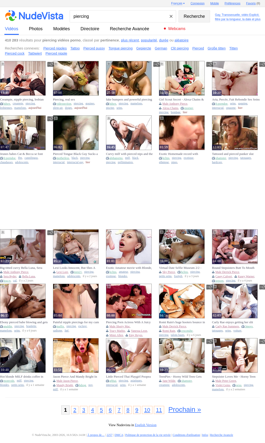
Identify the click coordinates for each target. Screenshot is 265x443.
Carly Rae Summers (227, 326)
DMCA (119, 435)
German (161, 48)
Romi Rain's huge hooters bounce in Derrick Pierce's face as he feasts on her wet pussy (182, 322)
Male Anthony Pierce (174, 103)
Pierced (198, 48)
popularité (149, 40)
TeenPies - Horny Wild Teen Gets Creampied (180, 377)
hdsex (6, 103)
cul (15, 280)
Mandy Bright (64, 385)
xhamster (220, 158)
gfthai (112, 381)
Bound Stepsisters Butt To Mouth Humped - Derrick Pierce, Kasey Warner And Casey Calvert (233, 268)
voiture (237, 330)
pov (90, 385)
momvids (8, 381)
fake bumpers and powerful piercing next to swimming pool (129, 99)
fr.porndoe (221, 103)
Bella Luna (28, 276)
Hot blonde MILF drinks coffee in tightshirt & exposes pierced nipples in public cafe (23, 377)
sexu (238, 385)
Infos (205, 435)
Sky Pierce (168, 272)
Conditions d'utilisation (186, 435)
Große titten (217, 48)
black (75, 158)
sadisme (57, 330)
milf (127, 158)
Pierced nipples (55, 48)
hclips (166, 158)
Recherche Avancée (129, 28)
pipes (174, 162)
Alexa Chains (170, 108)
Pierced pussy (94, 48)
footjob (178, 276)
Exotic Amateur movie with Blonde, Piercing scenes (129, 268)
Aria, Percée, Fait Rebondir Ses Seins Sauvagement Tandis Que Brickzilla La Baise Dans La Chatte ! (236, 99)
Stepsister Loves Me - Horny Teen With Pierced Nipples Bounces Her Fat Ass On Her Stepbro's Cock (234, 377)
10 (147, 410)
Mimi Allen (116, 335)
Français (176, 3)
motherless (62, 158)
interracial (217, 108)
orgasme (230, 108)
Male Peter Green (225, 381)
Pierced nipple (56, 53)
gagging (242, 103)
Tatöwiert (35, 53)
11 (159, 410)
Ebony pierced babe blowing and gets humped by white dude (24, 322)
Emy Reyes (135, 335)
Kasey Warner (246, 276)
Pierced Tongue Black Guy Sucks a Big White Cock (75, 154)
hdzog (82, 385)
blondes (122, 276)
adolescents (21, 162)
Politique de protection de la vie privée (148, 435)
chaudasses (6, 162)
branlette (31, 326)
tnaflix (60, 326)
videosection (63, 103)
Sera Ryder (9, 276)
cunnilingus (31, 158)
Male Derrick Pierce (227, 272)
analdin (7, 326)
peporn (219, 280)
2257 (110, 435)
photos (35, 28)
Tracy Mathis (117, 330)
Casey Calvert (223, 276)
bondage (175, 112)
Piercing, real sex (64, 99)
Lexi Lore (62, 272)
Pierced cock (14, 53)
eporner (188, 108)
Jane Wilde (168, 381)
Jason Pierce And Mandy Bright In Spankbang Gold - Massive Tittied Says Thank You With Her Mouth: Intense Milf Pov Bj (75, 377)
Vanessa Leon (139, 330)
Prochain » (184, 409)
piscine (110, 108)
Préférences (233, 3)
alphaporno (116, 158)
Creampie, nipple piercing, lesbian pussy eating (22, 99)
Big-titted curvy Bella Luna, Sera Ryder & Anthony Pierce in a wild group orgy (21, 268)
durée (163, 40)
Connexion (197, 3)
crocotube (186, 330)
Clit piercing (180, 48)
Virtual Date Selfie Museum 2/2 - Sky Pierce (180, 268)
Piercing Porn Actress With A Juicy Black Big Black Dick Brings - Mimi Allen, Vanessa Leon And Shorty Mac (130, 322)
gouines (89, 103)
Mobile (214, 3)
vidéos (11, 28)
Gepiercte (143, 48)
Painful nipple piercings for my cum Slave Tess (76, 322)
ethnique (164, 162)
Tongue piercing (120, 48)
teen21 (78, 272)
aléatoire (182, 40)
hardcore (217, 162)
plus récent (130, 40)
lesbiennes (6, 108)
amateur (123, 271)
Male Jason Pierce (67, 381)
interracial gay (75, 162)
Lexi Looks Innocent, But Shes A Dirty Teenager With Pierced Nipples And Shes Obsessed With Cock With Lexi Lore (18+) (76, 268)
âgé (67, 330)
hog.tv (7, 280)
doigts (68, 108)
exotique (188, 158)
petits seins (165, 276)
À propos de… (96, 435)
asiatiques (136, 380)
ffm (20, 158)
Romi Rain (168, 330)
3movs (249, 326)
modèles (61, 28)
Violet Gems (222, 385)
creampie (18, 103)
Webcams (176, 29)
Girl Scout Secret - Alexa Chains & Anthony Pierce (181, 99)
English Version (146, 425)
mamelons (20, 108)
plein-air (58, 108)
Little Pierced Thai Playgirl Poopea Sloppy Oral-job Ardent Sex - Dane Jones (128, 377)
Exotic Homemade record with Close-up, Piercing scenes (178, 154)
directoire (90, 28)
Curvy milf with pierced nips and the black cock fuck (129, 154)
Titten (233, 48)
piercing (30, 103)
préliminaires (125, 162)
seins (119, 108)
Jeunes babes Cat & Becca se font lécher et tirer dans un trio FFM (21, 154)
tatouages (245, 158)
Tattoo (75, 48)
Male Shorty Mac (119, 326)
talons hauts (177, 335)
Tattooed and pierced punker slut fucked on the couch (233, 154)
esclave (82, 326)
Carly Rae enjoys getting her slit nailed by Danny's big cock (232, 322)
